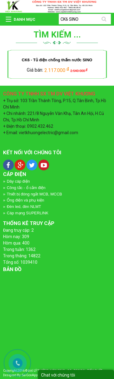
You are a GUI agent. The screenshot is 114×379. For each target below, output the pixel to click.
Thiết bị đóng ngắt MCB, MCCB (34, 194)
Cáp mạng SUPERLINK (27, 213)
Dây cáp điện (18, 181)
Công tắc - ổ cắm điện (26, 187)
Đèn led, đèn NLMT (24, 206)
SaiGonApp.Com (33, 375)
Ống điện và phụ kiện (25, 200)
